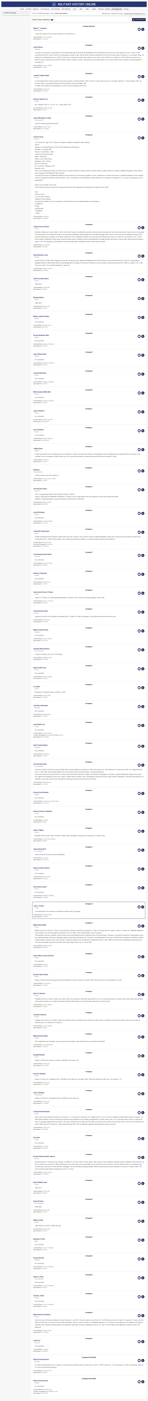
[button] (72, 28)
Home (34, 13)
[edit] (142, 29)
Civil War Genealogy (43, 13)
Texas (52, 13)
